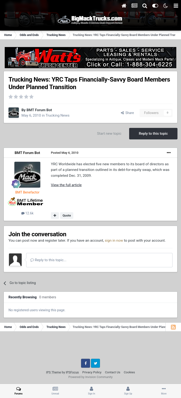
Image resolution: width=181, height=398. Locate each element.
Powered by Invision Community (90, 377)
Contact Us (112, 372)
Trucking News (57, 115)
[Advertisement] (90, 346)
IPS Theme (53, 372)
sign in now (114, 240)
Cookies (129, 372)
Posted (64, 152)
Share (127, 113)
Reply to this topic (153, 133)
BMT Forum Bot (39, 110)
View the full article (66, 185)
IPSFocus (72, 372)
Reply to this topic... (48, 260)
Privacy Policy (91, 372)
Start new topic (109, 133)
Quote (66, 215)
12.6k (27, 213)
